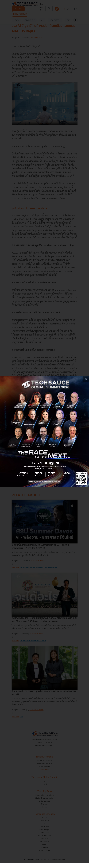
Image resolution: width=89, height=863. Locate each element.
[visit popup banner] (44, 431)
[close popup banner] (86, 379)
